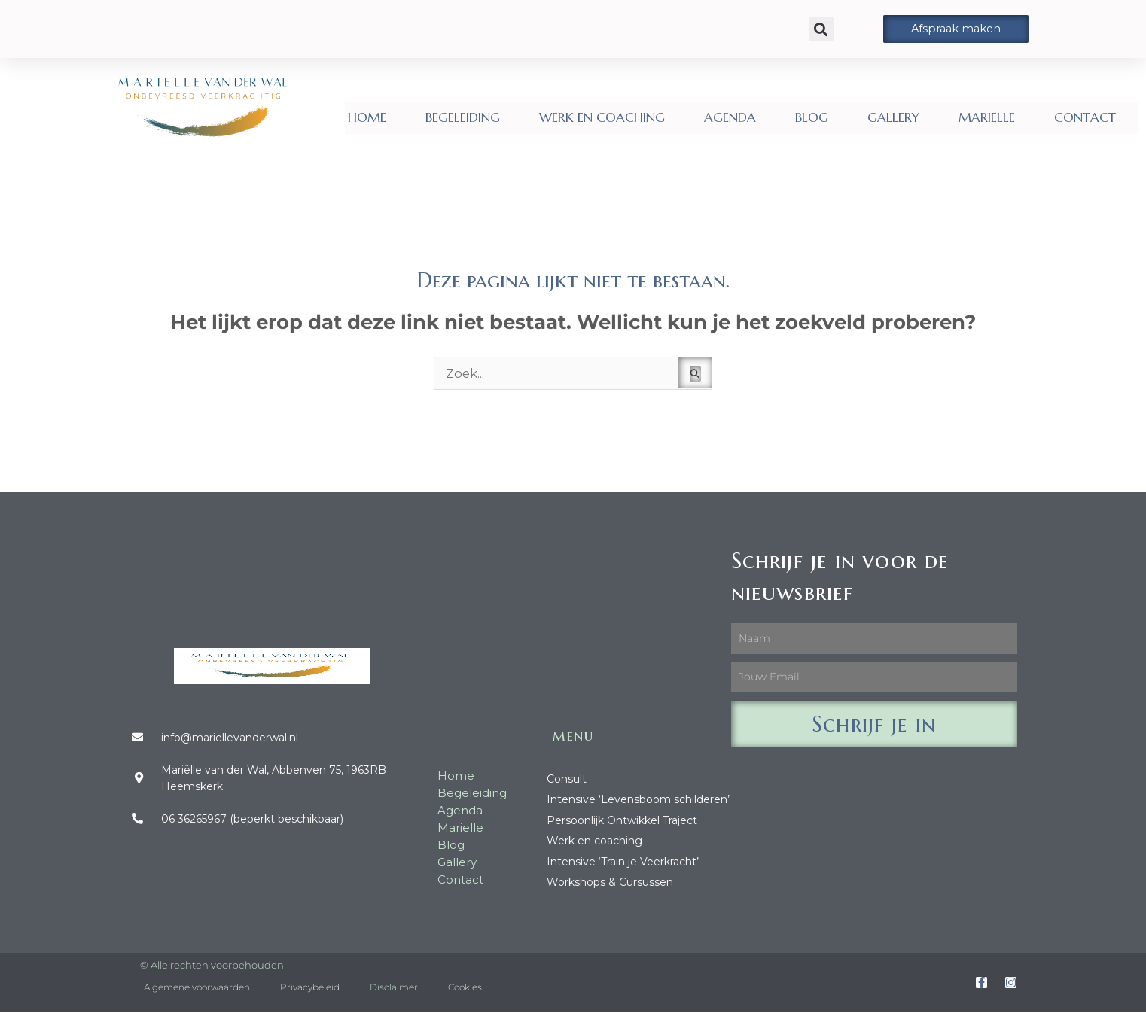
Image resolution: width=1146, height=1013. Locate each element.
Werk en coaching (594, 840)
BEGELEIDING (462, 117)
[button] (821, 29)
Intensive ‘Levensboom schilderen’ (638, 800)
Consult (567, 779)
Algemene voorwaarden (197, 987)
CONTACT (1085, 117)
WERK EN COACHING (602, 117)
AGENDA (730, 117)
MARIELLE (987, 117)
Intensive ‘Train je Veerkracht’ (623, 862)
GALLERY (893, 117)
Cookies (465, 987)
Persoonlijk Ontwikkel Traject (622, 820)
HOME (367, 117)
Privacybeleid (310, 987)
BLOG (811, 117)
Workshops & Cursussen (610, 882)
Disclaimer (394, 987)
